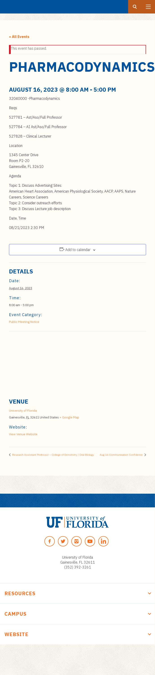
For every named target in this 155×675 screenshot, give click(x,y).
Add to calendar (77, 249)
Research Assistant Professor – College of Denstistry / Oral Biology (52, 454)
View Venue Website (23, 434)
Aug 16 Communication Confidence (122, 454)
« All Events (19, 36)
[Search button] (135, 6)
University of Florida (23, 411)
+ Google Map (69, 417)
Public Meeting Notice (24, 322)
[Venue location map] (77, 364)
